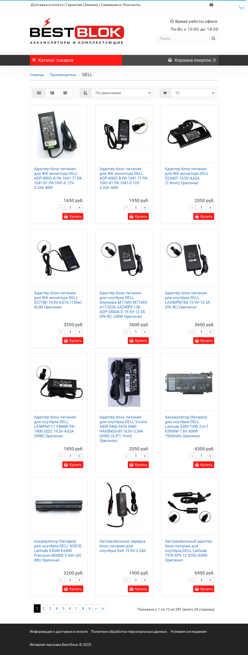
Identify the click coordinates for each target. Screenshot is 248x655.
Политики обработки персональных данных (129, 631)
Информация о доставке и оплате (58, 631)
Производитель (63, 75)
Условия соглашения (188, 631)
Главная (37, 75)
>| (102, 608)
